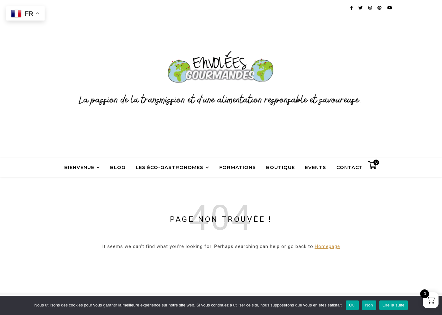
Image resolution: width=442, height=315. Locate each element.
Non (369, 305)
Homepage (327, 246)
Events (315, 167)
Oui (352, 305)
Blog (118, 167)
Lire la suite (394, 305)
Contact (349, 167)
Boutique (280, 167)
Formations (237, 167)
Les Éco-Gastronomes (169, 167)
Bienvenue (79, 167)
